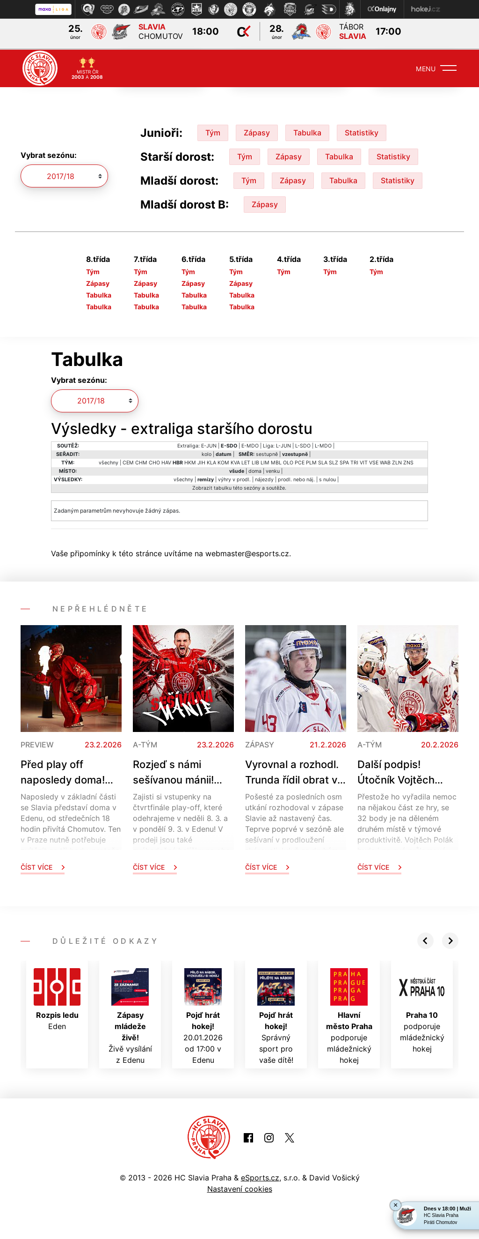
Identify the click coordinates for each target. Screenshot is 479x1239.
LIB (255, 462)
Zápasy (257, 131)
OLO (288, 462)
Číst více (43, 866)
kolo (206, 453)
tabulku (223, 487)
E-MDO (250, 445)
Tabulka (307, 131)
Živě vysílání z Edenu (130, 1015)
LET (245, 462)
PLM (311, 462)
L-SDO (303, 445)
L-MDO (323, 445)
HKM (190, 462)
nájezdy (264, 479)
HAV (166, 462)
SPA (344, 462)
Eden (57, 998)
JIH (201, 462)
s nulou (327, 479)
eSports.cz (260, 1177)
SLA (322, 462)
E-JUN (209, 445)
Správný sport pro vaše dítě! (276, 1015)
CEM (128, 462)
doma (254, 470)
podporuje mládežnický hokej (349, 1015)
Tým (212, 131)
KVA (235, 462)
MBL (276, 462)
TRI (354, 462)
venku (273, 470)
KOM (223, 462)
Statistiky (361, 131)
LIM (265, 462)
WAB (385, 462)
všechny (108, 462)
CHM (141, 462)
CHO (154, 462)
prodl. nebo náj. (296, 479)
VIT (364, 462)
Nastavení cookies (239, 1188)
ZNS (408, 462)
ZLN (397, 462)
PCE (300, 462)
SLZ (333, 462)
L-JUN (283, 445)
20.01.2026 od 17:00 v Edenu (203, 1015)
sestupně (267, 453)
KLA (211, 462)
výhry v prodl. (234, 479)
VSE (373, 462)
